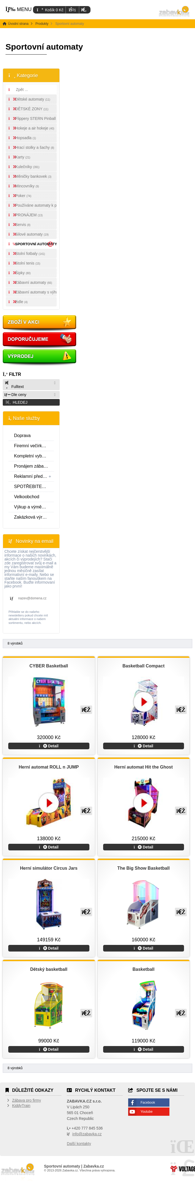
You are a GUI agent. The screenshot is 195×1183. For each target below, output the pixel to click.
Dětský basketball (48, 969)
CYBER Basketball (48, 666)
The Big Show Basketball (143, 868)
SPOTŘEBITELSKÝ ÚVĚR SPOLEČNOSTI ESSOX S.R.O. (34, 486)
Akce (40, 323)
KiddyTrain (21, 1105)
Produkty (41, 23)
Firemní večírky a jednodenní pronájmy (34, 445)
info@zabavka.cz (87, 1134)
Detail (49, 746)
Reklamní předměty (34, 476)
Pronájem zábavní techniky (34, 466)
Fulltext (14, 385)
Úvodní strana (174, 14)
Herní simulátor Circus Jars (49, 868)
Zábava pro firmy (26, 1100)
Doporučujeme (40, 340)
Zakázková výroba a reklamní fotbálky (34, 517)
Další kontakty (79, 1143)
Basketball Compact (143, 666)
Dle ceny (15, 394)
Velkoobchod (26, 496)
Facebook (148, 1102)
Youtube (147, 1112)
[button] (84, 10)
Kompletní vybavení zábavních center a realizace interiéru (34, 456)
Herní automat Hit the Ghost (143, 767)
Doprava (22, 435)
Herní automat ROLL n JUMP (49, 767)
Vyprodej (40, 358)
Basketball (144, 969)
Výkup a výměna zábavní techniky (34, 507)
